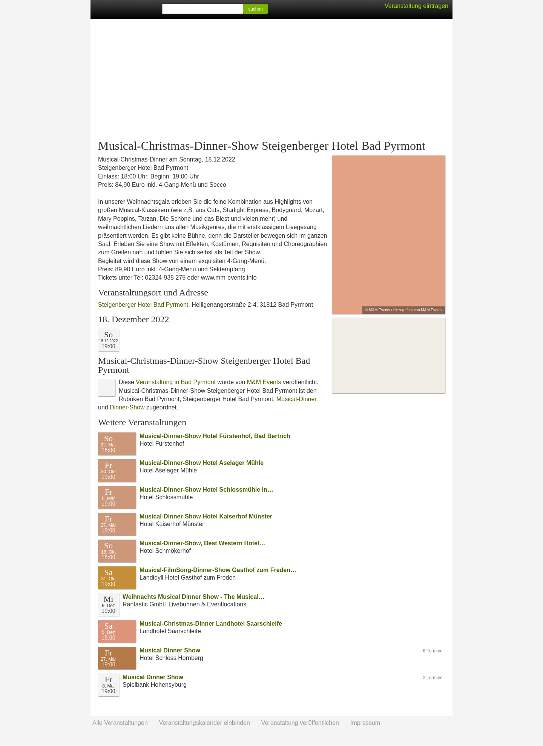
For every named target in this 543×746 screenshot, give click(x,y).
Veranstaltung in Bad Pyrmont (176, 382)
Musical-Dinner (296, 399)
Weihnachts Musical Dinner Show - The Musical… (194, 597)
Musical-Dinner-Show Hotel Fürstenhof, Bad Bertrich (215, 436)
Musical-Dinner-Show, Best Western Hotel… (202, 543)
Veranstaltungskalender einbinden (204, 723)
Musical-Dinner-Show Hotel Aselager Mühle (202, 463)
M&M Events (264, 382)
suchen (255, 9)
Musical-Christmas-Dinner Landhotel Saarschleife (211, 623)
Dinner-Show (127, 407)
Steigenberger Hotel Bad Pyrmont (143, 304)
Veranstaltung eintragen (416, 6)
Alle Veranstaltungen (120, 723)
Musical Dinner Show (170, 650)
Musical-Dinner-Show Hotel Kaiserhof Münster (206, 516)
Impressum (365, 723)
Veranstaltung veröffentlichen (300, 723)
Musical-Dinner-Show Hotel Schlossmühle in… (206, 489)
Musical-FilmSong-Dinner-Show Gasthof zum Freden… (218, 570)
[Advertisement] (271, 79)
